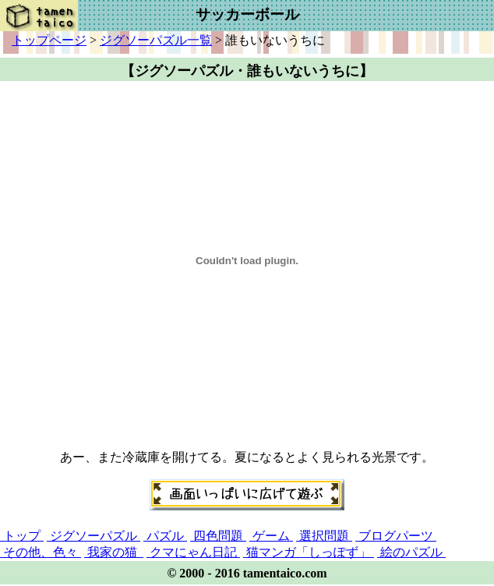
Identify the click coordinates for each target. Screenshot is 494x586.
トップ (22, 535)
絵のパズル (411, 552)
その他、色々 (40, 552)
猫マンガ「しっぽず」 (308, 552)
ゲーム (271, 535)
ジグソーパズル (93, 535)
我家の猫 (113, 552)
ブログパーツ (395, 535)
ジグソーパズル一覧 (156, 40)
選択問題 (324, 535)
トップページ (49, 40)
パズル (165, 535)
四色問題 (218, 535)
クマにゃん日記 (193, 552)
